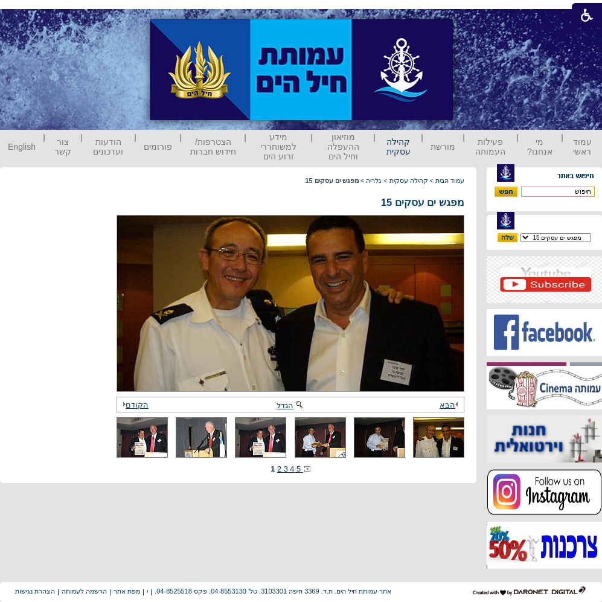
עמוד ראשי (582, 146)
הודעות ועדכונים (108, 146)
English (22, 147)
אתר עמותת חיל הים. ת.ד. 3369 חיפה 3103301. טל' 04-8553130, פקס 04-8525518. (273, 591)
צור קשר (62, 146)
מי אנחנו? (539, 146)
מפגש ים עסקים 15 (422, 202)
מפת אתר (127, 591)
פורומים (158, 147)
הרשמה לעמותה (84, 591)
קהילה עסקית (398, 146)
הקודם (134, 404)
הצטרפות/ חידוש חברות (213, 146)
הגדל (290, 405)
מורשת (443, 147)
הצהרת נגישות (35, 591)
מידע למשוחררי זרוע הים (278, 146)
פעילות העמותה (490, 146)
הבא (450, 404)
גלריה (374, 180)
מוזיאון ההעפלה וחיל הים (343, 146)
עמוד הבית (449, 180)
